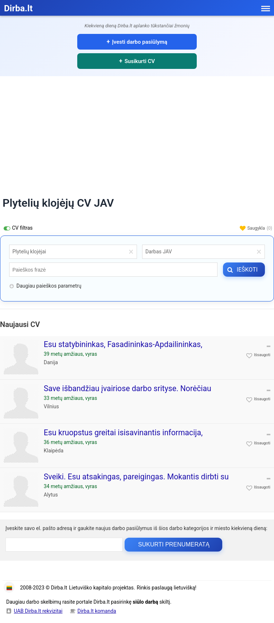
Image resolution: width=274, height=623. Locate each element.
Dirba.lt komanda (97, 611)
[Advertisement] (137, 131)
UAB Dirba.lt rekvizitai (38, 611)
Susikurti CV (140, 61)
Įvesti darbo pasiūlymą (140, 42)
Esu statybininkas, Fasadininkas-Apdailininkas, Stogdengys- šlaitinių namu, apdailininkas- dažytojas (133, 349)
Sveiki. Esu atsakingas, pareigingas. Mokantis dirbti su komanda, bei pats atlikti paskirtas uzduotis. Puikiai (136, 481)
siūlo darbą (145, 602)
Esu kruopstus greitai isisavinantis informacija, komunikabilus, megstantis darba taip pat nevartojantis (137, 437)
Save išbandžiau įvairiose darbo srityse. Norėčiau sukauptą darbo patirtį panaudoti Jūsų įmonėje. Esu (132, 393)
